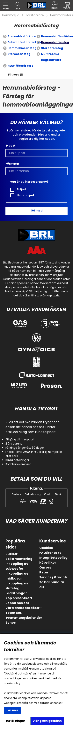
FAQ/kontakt (50, 552)
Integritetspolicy (53, 557)
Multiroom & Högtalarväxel (51, 57)
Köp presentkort (18, 598)
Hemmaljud (10, 15)
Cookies (46, 548)
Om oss (45, 567)
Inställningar (15, 721)
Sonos (10, 622)
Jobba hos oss (17, 603)
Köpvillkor (47, 562)
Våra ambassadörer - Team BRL (23, 610)
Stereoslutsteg (19, 54)
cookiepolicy (12, 683)
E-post (10, 146)
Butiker (11, 554)
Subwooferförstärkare (25, 42)
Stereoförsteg (52, 48)
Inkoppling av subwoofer (16, 566)
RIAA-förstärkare (20, 66)
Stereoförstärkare (22, 36)
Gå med (36, 210)
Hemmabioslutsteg (22, 48)
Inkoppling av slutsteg (16, 585)
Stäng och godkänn (47, 721)
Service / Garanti (53, 577)
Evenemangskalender (23, 617)
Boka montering (19, 559)
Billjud (18, 189)
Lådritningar (16, 593)
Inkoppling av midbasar (16, 576)
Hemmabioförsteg (55, 42)
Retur (43, 572)
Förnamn (12, 164)
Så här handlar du (51, 584)
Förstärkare (35, 15)
